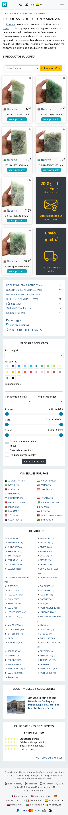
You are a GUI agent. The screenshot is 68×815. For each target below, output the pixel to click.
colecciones (26, 13)
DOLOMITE (47, 586)
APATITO (46, 547)
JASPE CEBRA (48, 668)
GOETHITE (47, 599)
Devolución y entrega (27, 775)
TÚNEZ (13, 515)
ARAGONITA (15, 551)
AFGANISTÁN (16, 480)
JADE (44, 603)
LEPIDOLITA (15, 616)
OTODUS (46, 634)
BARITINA (14, 555)
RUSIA (45, 511)
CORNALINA (15, 564)
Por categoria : (12, 350)
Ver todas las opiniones (49, 757)
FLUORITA (46, 594)
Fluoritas (41, 13)
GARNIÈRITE (15, 599)
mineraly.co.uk (40, 796)
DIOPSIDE (14, 586)
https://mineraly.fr (34, 790)
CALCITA (46, 555)
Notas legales (26, 772)
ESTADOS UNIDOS (51, 515)
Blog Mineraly (13, 783)
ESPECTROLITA (16, 668)
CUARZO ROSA (48, 577)
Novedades (14, 321)
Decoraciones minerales (24, 289)
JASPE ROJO (15, 673)
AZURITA (46, 551)
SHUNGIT (14, 655)
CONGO (46, 485)
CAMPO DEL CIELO (50, 664)
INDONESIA (15, 498)
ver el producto (17, 119)
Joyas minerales (19, 308)
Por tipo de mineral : (16, 396)
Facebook (31, 783)
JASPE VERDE (48, 673)
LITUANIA (47, 498)
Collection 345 (51, 68)
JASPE (12, 607)
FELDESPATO (15, 594)
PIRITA (12, 638)
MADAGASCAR (50, 502)
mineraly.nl (15, 804)
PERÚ (45, 506)
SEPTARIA (46, 651)
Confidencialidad (44, 772)
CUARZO (14, 568)
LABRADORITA (17, 612)
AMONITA (46, 542)
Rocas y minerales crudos (24, 285)
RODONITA (15, 642)
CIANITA (45, 560)
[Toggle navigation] (62, 4)
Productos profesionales (24, 329)
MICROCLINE (16, 629)
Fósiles (13, 303)
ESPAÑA (46, 489)
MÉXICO (13, 506)
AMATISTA (47, 538)
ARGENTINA (48, 480)
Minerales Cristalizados (24, 294)
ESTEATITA (47, 590)
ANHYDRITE (15, 547)
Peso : (8, 419)
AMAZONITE (15, 542)
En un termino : (13, 383)
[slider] (7, 414)
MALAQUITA (15, 625)
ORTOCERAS (15, 634)
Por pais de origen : (47, 396)
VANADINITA (15, 664)
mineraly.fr (20, 796)
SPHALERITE (47, 655)
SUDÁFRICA (15, 519)
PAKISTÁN (14, 511)
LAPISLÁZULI (48, 612)
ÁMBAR (13, 677)
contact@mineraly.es (39, 787)
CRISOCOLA (47, 564)
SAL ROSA (14, 651)
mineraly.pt (34, 804)
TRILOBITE (14, 660)
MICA (44, 625)
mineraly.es (53, 800)
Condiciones (11, 772)
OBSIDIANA (47, 629)
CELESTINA (15, 560)
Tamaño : (10, 430)
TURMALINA (47, 660)
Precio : (9, 409)
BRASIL (13, 485)
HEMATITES (15, 603)
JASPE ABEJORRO (50, 607)
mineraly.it (34, 800)
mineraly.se (53, 804)
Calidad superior (17, 325)
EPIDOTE (14, 590)
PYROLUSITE (47, 638)
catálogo (10, 13)
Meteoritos (15, 312)
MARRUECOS (16, 502)
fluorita (10, 109)
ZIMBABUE (47, 519)
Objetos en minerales (22, 298)
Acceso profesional (50, 775)
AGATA (13, 538)
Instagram (46, 783)
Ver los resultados (34, 461)
